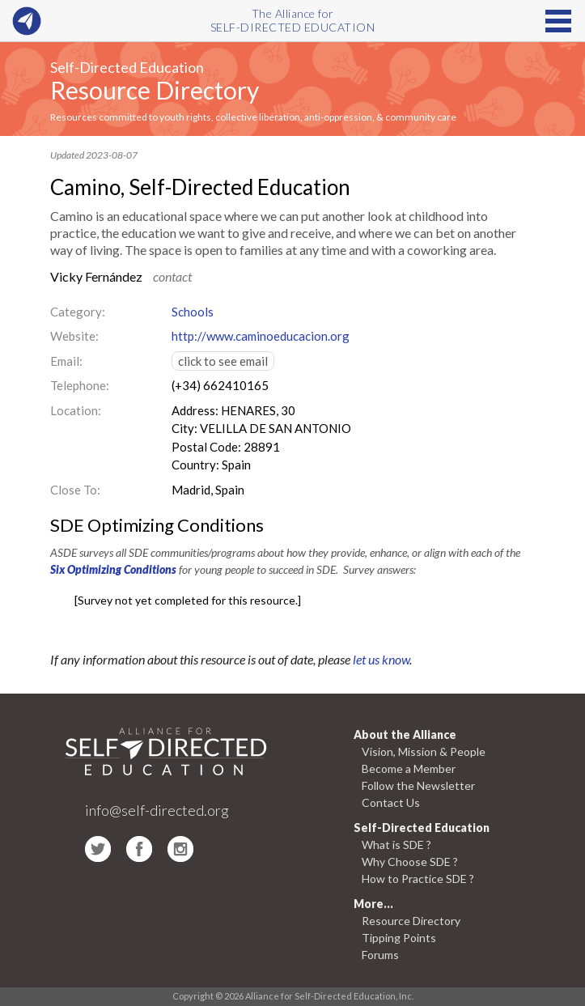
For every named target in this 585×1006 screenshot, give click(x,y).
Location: (75, 410)
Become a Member (409, 768)
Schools (193, 311)
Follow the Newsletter (418, 785)
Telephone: (79, 385)
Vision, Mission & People (423, 751)
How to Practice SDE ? (418, 878)
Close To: (75, 489)
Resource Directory (154, 89)
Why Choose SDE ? (410, 861)
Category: (77, 311)
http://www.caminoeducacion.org (261, 336)
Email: (66, 361)
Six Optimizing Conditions (113, 569)
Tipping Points (399, 937)
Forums (380, 954)
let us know (381, 659)
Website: (74, 336)
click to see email (223, 361)
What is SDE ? (396, 844)
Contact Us (391, 802)
